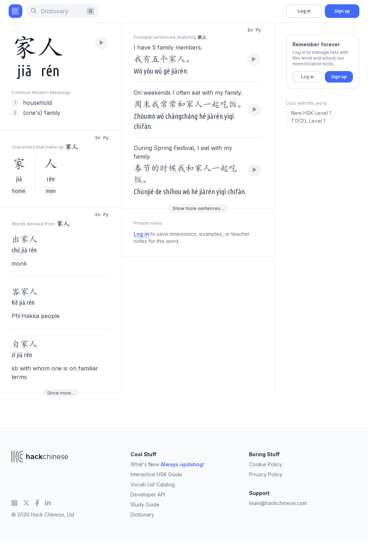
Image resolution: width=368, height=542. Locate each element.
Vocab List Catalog (152, 484)
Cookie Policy (265, 464)
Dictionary (142, 514)
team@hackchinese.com (278, 503)
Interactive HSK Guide (156, 474)
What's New (167, 464)
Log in (304, 11)
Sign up (342, 11)
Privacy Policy (265, 474)
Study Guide (145, 504)
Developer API (147, 494)
